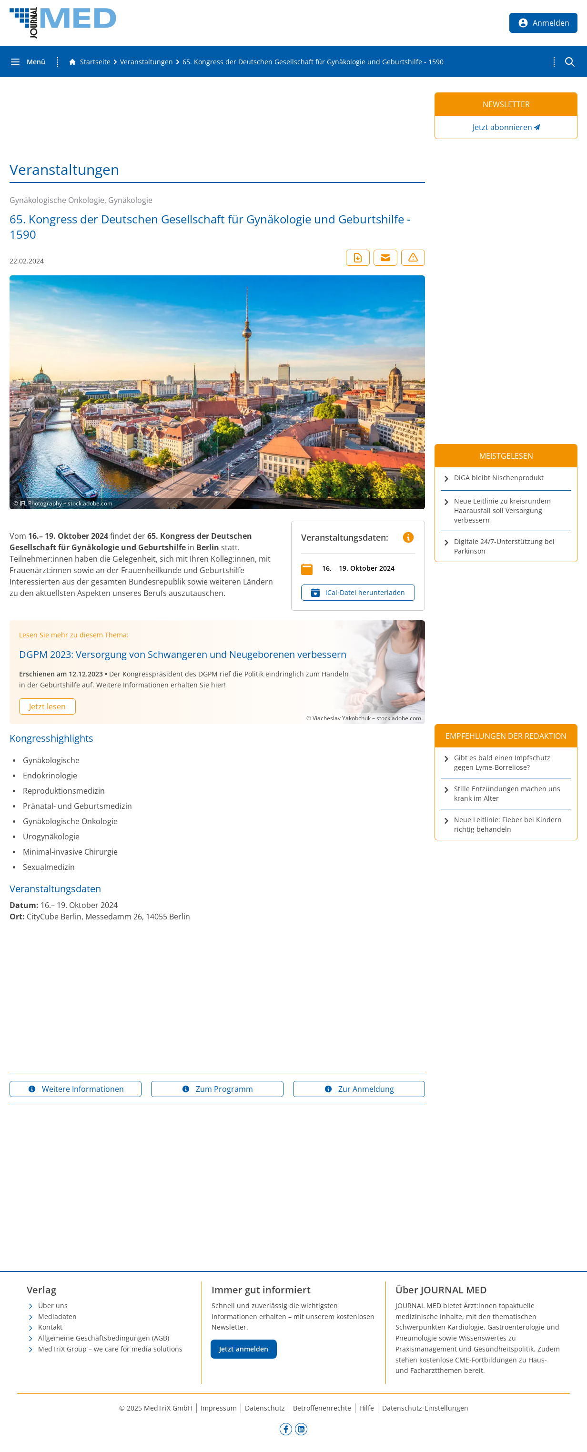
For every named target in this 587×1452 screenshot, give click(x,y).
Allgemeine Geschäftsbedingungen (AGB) (103, 1337)
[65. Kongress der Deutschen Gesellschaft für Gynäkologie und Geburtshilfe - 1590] (313, 62)
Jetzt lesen (47, 706)
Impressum (219, 1407)
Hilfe (366, 1407)
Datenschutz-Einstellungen (425, 1407)
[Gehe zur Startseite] (90, 62)
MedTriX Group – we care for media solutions (110, 1348)
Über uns (53, 1305)
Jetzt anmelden (243, 1348)
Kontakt (50, 1326)
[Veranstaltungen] (146, 62)
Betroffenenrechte (322, 1407)
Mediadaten (57, 1316)
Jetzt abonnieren (502, 127)
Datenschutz (265, 1407)
